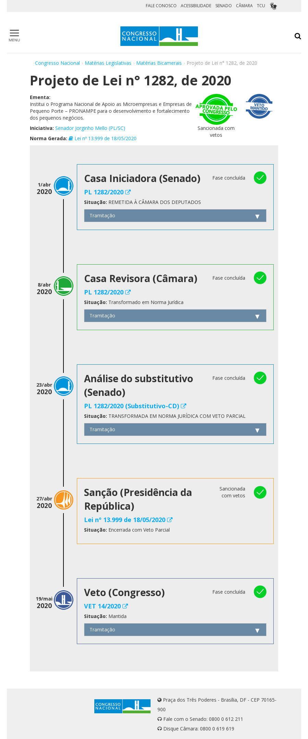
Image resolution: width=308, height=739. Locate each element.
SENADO (223, 6)
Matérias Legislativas (108, 63)
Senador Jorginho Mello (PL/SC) (90, 128)
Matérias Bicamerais (159, 63)
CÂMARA (244, 6)
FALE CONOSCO (161, 6)
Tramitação (102, 215)
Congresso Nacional (57, 63)
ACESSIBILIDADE (196, 6)
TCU (261, 6)
